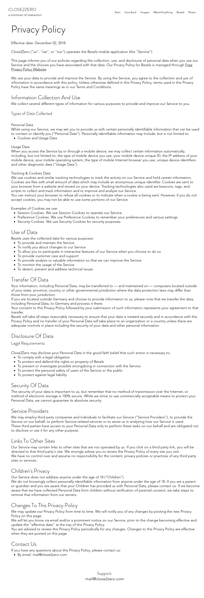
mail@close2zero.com (50, 554)
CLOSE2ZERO (22, 9)
